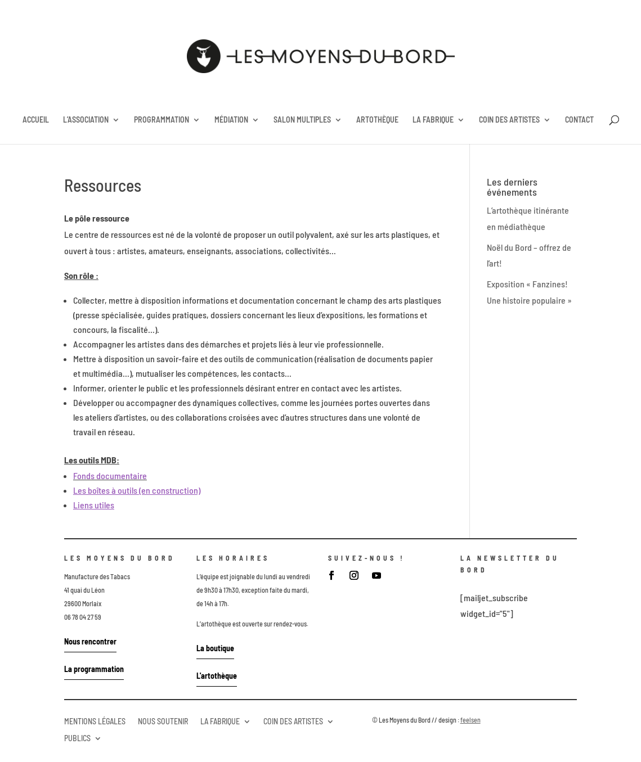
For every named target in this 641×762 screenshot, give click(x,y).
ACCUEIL (36, 120)
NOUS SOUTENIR (163, 720)
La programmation (94, 669)
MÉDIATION (231, 120)
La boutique (215, 648)
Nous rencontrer (90, 641)
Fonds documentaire (110, 475)
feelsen (470, 720)
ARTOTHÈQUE (377, 120)
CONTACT (579, 120)
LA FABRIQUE (433, 120)
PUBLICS (77, 737)
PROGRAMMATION (161, 120)
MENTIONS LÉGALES (94, 720)
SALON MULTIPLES (302, 120)
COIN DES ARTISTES (509, 120)
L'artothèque (216, 675)
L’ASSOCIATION (86, 120)
